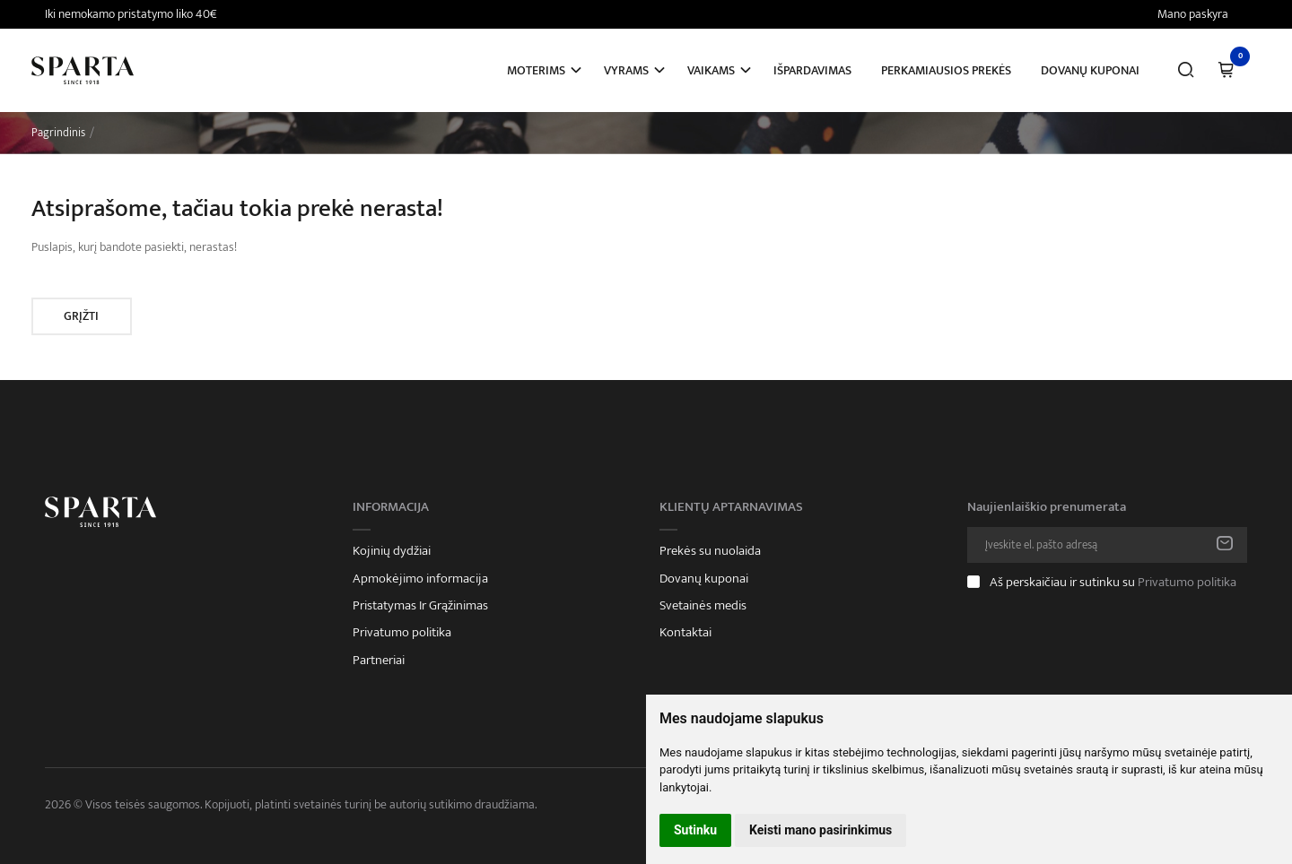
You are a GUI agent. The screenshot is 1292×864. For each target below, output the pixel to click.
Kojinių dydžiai (392, 551)
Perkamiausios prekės (946, 70)
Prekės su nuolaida (710, 551)
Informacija (391, 507)
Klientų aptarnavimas (731, 507)
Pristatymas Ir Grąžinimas (420, 606)
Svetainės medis (702, 606)
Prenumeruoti (1224, 545)
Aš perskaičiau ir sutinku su (1113, 582)
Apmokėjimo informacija (420, 579)
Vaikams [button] (711, 70)
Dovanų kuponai (1090, 70)
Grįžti (81, 316)
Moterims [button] (536, 70)
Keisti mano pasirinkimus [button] (820, 830)
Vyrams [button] (626, 70)
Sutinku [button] (695, 830)
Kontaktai (685, 633)
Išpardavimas (812, 70)
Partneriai (379, 660)
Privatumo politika (402, 633)
